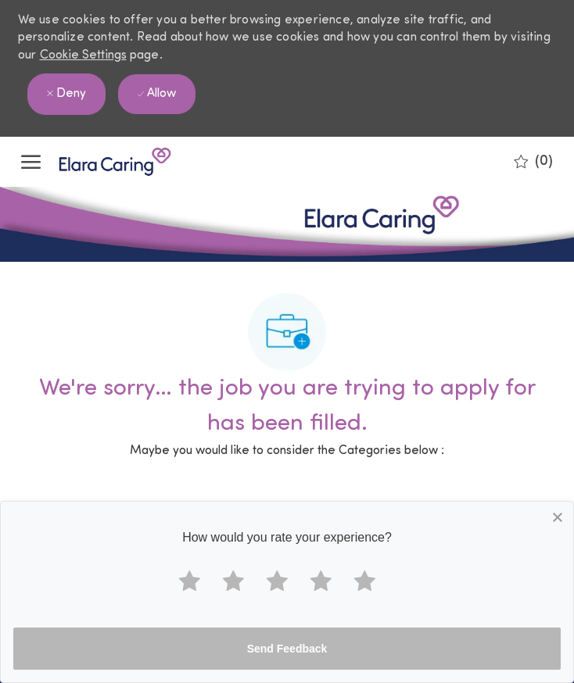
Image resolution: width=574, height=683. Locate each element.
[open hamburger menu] (31, 162)
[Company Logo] (99, 162)
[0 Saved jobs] (533, 162)
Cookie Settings (83, 55)
